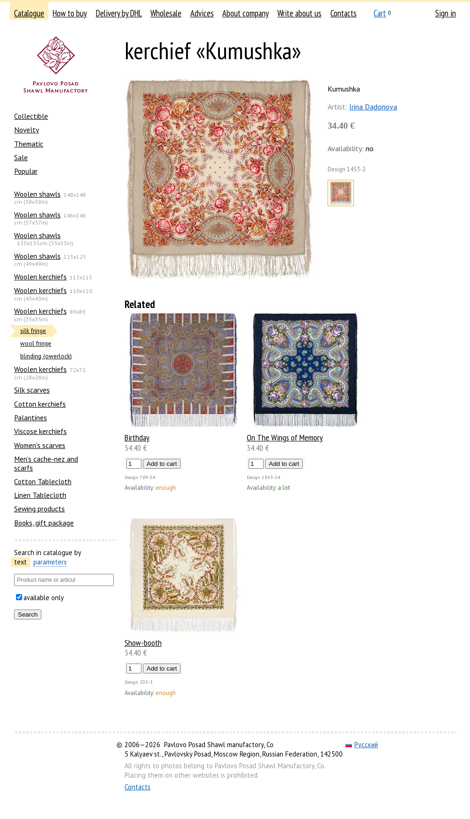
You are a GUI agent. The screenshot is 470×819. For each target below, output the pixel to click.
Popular (26, 171)
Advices (202, 13)
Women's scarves (39, 445)
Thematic (28, 143)
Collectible (31, 116)
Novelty (26, 129)
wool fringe (35, 344)
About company (245, 13)
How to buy (70, 13)
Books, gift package (44, 522)
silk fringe (33, 331)
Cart (380, 13)
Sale (21, 157)
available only (44, 597)
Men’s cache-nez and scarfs (46, 463)
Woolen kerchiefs (40, 276)
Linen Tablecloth (40, 495)
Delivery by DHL (119, 13)
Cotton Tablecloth (42, 481)
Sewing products (39, 508)
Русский (361, 744)
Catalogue (29, 13)
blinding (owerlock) (46, 356)
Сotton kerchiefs (40, 404)
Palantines (30, 417)
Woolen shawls (37, 194)
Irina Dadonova (373, 106)
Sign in (445, 13)
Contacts (343, 13)
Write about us (299, 13)
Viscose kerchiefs (40, 431)
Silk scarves (32, 389)
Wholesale (165, 13)
